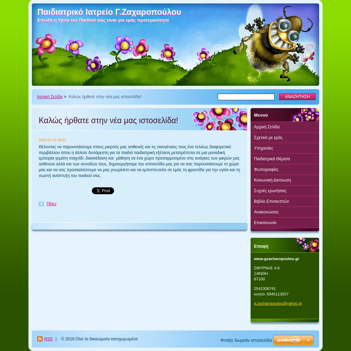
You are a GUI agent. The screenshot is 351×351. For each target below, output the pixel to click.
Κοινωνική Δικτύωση (272, 180)
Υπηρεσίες (263, 148)
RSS (48, 339)
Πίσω (51, 203)
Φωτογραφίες (266, 169)
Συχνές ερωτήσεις (270, 190)
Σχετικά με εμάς (268, 137)
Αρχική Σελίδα (50, 96)
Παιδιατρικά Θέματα (272, 158)
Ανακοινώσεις (266, 212)
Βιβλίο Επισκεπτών (271, 201)
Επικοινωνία (265, 222)
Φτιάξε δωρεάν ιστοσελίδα (246, 340)
